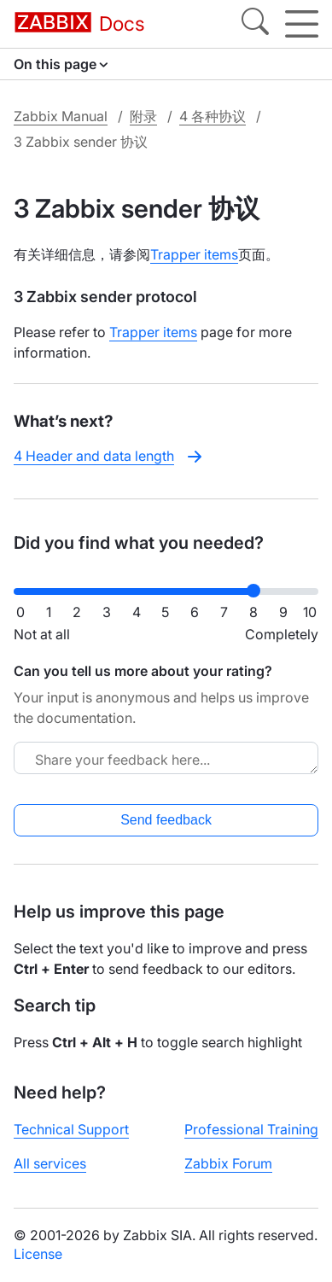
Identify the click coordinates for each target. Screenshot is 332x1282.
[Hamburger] (301, 24)
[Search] (255, 24)
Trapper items (194, 254)
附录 (143, 116)
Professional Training (251, 1129)
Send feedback (166, 820)
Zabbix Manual (61, 116)
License (38, 1253)
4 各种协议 (212, 116)
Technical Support (71, 1129)
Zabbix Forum (228, 1163)
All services (50, 1163)
